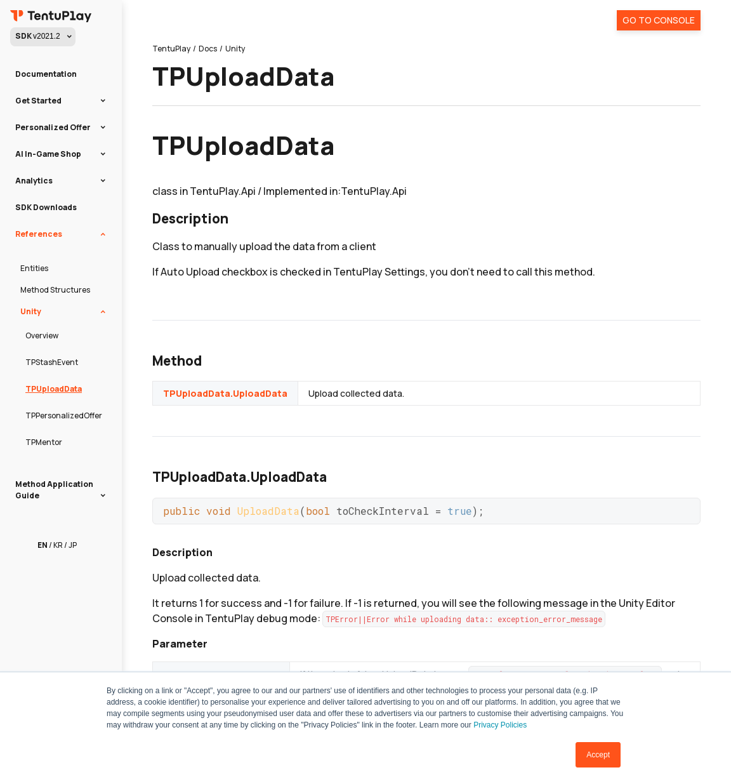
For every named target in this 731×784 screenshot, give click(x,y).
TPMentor (43, 442)
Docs (208, 48)
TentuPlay (171, 48)
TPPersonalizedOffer (63, 415)
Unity (30, 311)
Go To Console (658, 20)
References (38, 234)
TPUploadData (53, 388)
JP (73, 545)
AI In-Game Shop (48, 154)
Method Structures (55, 289)
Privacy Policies (500, 725)
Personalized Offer (53, 127)
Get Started (38, 100)
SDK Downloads (46, 207)
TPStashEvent (51, 362)
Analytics (34, 180)
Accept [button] (598, 754)
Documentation (46, 74)
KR (58, 545)
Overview (41, 335)
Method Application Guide (54, 490)
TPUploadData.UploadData (225, 393)
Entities (34, 268)
